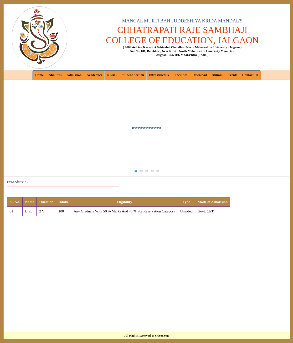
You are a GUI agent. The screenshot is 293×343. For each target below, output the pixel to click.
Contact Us (250, 75)
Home (39, 75)
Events (232, 75)
